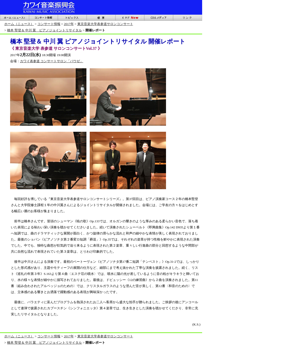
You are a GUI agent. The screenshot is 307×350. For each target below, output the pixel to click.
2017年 (69, 24)
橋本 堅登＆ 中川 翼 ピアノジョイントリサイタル (44, 30)
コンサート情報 (48, 24)
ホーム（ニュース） (19, 24)
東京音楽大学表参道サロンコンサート (105, 24)
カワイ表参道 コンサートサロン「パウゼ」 (51, 61)
